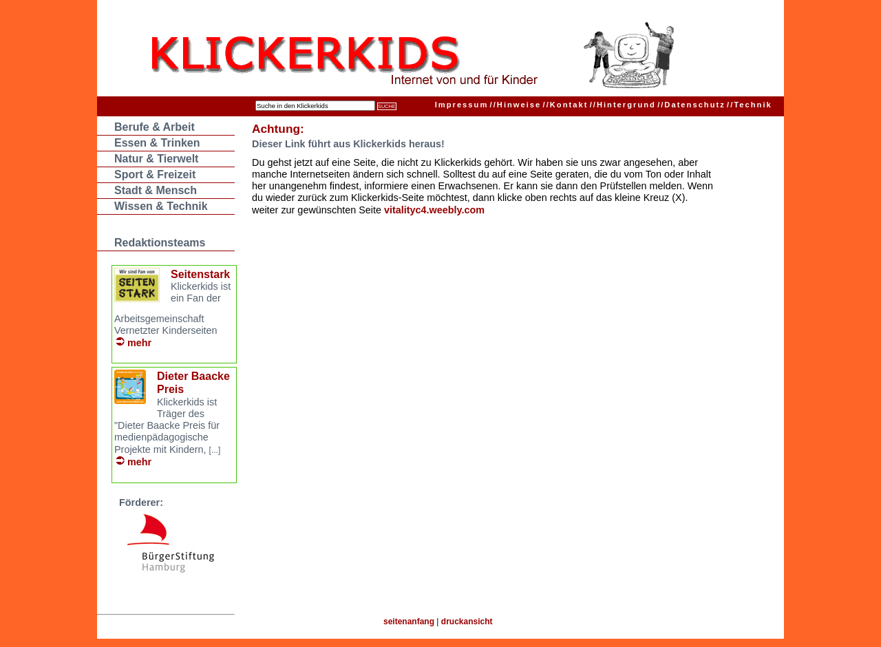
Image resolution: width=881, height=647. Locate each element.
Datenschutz (691, 104)
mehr (139, 342)
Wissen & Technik (161, 206)
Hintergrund (623, 104)
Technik (749, 104)
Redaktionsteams (160, 242)
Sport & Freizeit (154, 174)
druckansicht (467, 621)
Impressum (462, 104)
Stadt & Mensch (155, 190)
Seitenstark (200, 274)
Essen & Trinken (157, 143)
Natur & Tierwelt (156, 159)
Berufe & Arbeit (154, 127)
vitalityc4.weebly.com (434, 209)
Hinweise (516, 104)
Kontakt (565, 104)
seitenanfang (408, 621)
